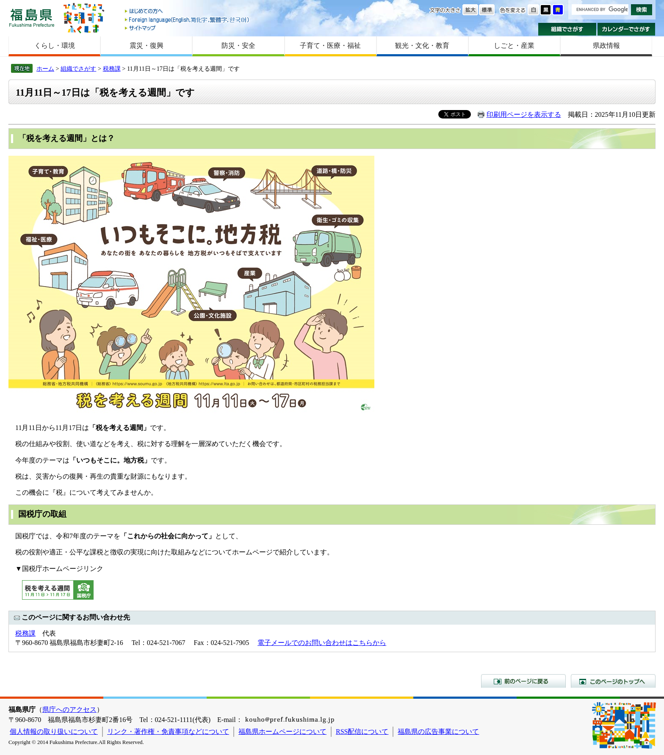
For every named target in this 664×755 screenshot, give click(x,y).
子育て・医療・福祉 (330, 45)
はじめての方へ (187, 12)
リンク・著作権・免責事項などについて (168, 731)
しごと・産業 (514, 45)
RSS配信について (362, 731)
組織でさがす (567, 29)
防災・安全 (238, 45)
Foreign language (187, 20)
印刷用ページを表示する (524, 114)
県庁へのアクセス (69, 709)
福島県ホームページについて (282, 731)
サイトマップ (187, 28)
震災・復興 (146, 45)
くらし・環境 (54, 45)
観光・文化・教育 (422, 45)
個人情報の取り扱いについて (54, 731)
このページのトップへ (613, 681)
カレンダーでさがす (627, 29)
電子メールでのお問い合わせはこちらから (321, 642)
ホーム (45, 68)
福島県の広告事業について (438, 731)
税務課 (112, 68)
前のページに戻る (523, 681)
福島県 (31, 18)
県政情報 (606, 45)
